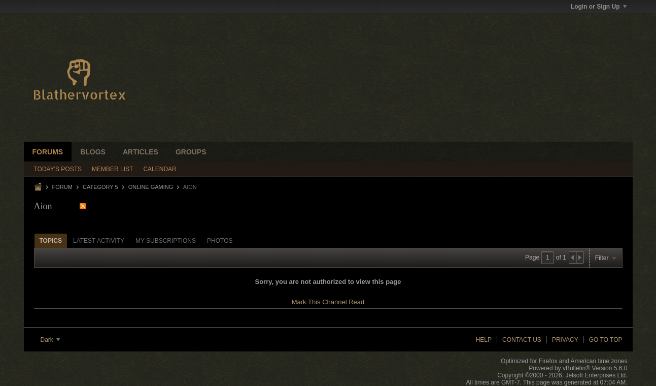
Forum (62, 187)
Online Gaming (151, 187)
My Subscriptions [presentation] (165, 240)
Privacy (565, 339)
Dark (50, 339)
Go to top (606, 339)
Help (484, 339)
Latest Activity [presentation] (98, 240)
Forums (47, 152)
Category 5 (100, 187)
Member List (112, 169)
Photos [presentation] (219, 240)
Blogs (93, 152)
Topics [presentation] (51, 240)
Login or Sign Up (599, 6)
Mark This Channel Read (328, 302)
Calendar (159, 169)
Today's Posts (58, 169)
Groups (191, 152)
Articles (140, 152)
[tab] (50, 240)
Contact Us (521, 339)
